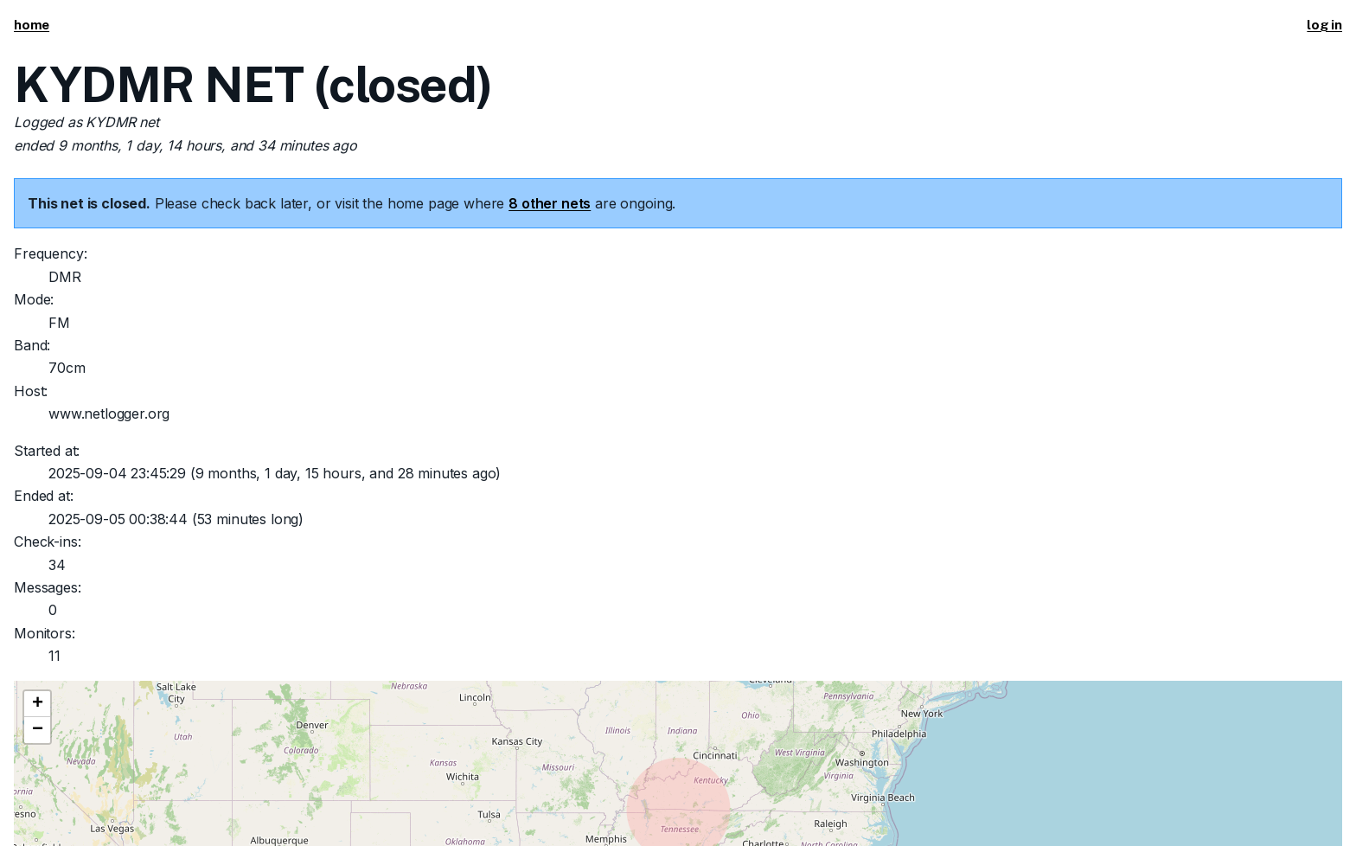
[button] (37, 704)
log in (1324, 24)
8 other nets (549, 203)
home (31, 24)
